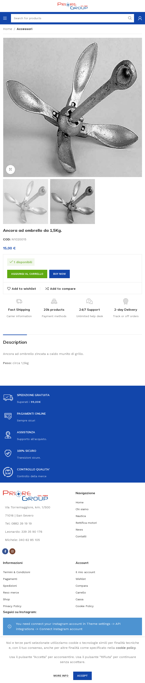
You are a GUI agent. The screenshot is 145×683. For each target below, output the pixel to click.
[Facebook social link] (5, 551)
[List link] (36, 523)
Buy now (59, 273)
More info (61, 675)
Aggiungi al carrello (27, 273)
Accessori (24, 29)
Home (7, 29)
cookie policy (125, 648)
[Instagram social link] (12, 551)
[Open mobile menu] (5, 18)
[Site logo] (73, 6)
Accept (82, 675)
